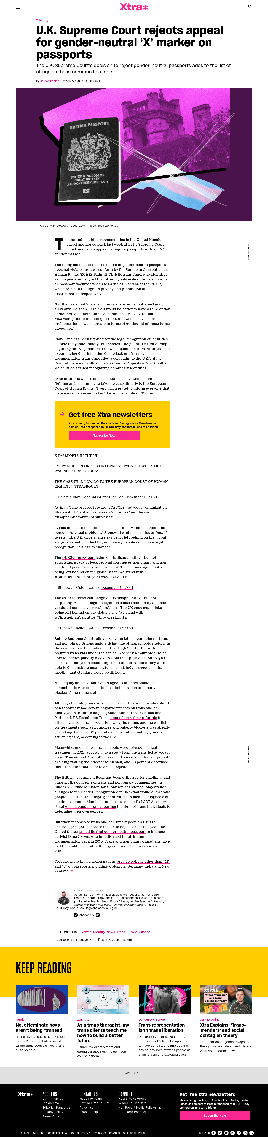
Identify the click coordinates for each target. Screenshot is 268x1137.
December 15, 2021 (141, 497)
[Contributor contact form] (98, 915)
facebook (213, 1133)
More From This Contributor (90, 890)
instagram (232, 1133)
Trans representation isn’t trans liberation (162, 1027)
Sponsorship (89, 1112)
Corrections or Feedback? (74, 939)
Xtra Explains (209, 1019)
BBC (113, 737)
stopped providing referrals (133, 718)
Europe (132, 932)
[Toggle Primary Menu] (18, 7)
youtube (226, 1133)
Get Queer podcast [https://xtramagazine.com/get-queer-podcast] (132, 1112)
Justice (144, 932)
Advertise (87, 1107)
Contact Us (89, 1094)
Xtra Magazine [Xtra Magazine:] (25, 1095)
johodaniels (86, 915)
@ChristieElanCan (70, 577)
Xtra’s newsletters (132, 1098)
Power (86, 932)
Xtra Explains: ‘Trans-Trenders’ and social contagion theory (223, 1030)
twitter (220, 1133)
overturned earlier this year (119, 703)
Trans (121, 932)
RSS (251, 1133)
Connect (125, 1094)
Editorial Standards (57, 1107)
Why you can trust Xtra (114, 939)
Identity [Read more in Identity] (42, 20)
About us (50, 1094)
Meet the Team (91, 1098)
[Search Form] (250, 7)
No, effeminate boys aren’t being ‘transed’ (40, 1027)
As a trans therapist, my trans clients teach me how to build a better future (103, 1032)
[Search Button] (250, 6)
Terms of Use (52, 1116)
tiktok (239, 1133)
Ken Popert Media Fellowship (140, 1107)
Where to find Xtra (133, 1103)
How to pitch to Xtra (95, 1103)
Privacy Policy (53, 1112)
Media (20, 1019)
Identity (99, 932)
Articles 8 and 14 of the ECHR (135, 284)
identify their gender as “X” (107, 846)
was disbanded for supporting (90, 807)
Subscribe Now (104, 435)
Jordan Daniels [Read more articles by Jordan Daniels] (50, 81)
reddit (245, 1133)
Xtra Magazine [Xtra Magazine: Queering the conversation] (134, 7)
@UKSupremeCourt (78, 558)
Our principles (53, 1098)
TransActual (75, 757)
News (111, 932)
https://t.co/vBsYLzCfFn (107, 577)
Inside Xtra (51, 1103)
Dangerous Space (152, 1019)
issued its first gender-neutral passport (112, 832)
